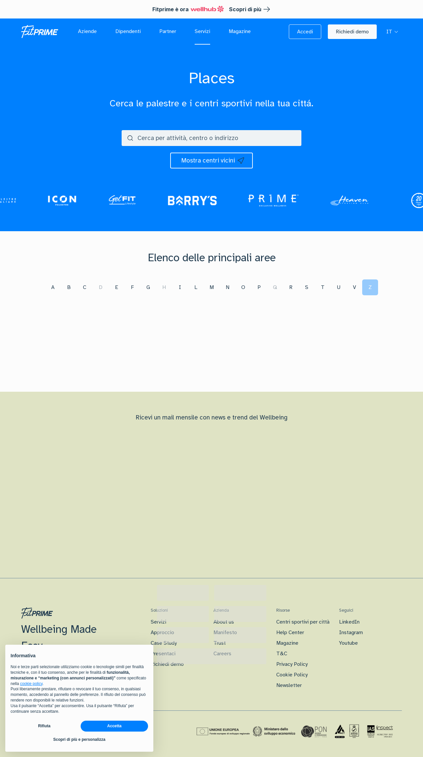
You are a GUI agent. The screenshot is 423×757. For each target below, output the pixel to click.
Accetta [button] (114, 726)
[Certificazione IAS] (380, 731)
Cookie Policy (292, 674)
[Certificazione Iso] (347, 731)
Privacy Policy (292, 664)
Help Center (290, 632)
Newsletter (289, 685)
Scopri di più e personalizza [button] (79, 739)
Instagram (351, 632)
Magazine (287, 643)
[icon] (211, 160)
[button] (305, 31)
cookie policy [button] (31, 683)
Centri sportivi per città (302, 622)
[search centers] (227, 138)
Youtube (348, 643)
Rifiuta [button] (44, 726)
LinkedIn (349, 622)
